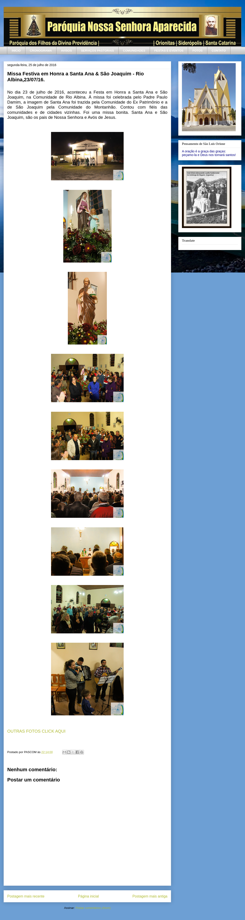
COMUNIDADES (134, 50)
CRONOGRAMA (41, 50)
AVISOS (66, 50)
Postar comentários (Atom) (93, 908)
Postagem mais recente (25, 896)
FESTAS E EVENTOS (168, 50)
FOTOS (197, 50)
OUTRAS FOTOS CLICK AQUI (36, 731)
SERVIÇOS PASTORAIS (97, 50)
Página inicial (88, 896)
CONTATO (219, 50)
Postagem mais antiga (149, 896)
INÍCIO (16, 50)
